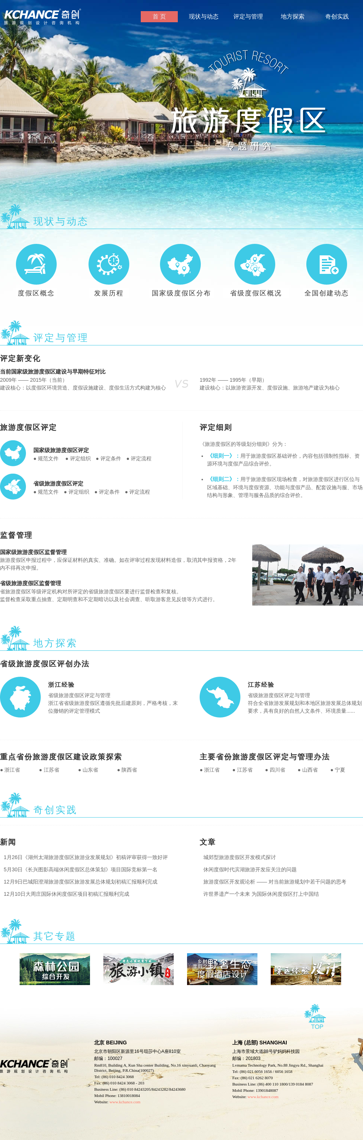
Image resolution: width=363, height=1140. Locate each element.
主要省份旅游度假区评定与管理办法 (265, 757)
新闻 (8, 842)
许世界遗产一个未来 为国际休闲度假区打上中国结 (259, 894)
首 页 (159, 16)
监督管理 (16, 535)
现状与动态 (204, 16)
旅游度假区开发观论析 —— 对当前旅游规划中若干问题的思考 (273, 882)
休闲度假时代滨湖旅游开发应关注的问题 (248, 869)
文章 (208, 842)
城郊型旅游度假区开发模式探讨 (238, 857)
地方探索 (292, 16)
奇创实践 (337, 16)
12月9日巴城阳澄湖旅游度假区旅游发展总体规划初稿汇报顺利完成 (78, 882)
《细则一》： (223, 456)
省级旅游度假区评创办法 (45, 664)
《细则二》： (223, 479)
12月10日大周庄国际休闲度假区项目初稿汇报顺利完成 (64, 894)
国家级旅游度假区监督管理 (33, 552)
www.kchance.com (263, 1096)
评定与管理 (248, 16)
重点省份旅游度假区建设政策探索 (61, 757)
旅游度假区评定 (28, 427)
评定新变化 (20, 358)
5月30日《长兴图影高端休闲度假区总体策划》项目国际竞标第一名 (78, 869)
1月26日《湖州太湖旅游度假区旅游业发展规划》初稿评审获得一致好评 (84, 857)
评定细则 (216, 427)
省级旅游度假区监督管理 (30, 583)
